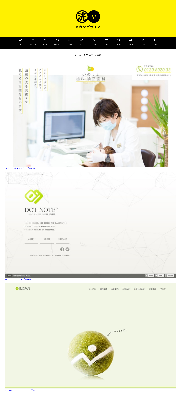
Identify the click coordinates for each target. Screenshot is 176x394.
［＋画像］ (32, 168)
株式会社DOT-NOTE (13, 279)
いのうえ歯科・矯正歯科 (15, 168)
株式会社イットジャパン (15, 390)
